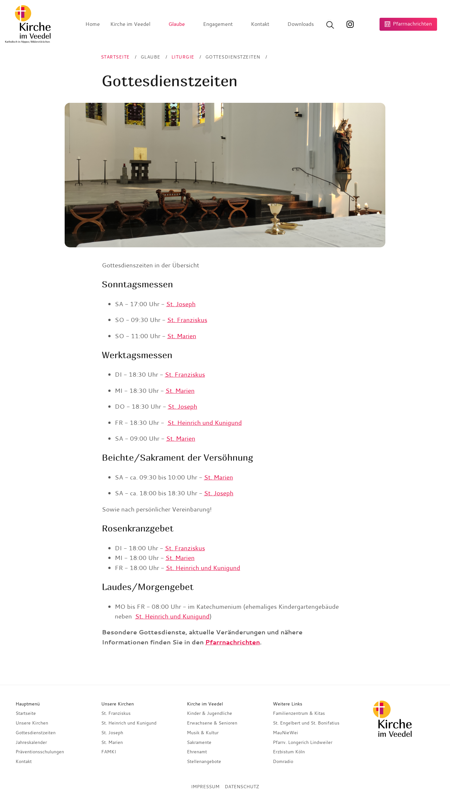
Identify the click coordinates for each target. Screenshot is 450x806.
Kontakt (24, 761)
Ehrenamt (197, 752)
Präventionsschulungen (40, 752)
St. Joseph (181, 304)
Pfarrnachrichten (232, 642)
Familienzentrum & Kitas (299, 713)
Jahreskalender (31, 742)
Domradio (283, 761)
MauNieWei (285, 733)
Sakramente (199, 742)
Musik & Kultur (203, 733)
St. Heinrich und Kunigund (204, 422)
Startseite (26, 713)
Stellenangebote (204, 761)
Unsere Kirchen (32, 723)
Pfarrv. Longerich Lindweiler (302, 742)
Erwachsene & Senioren (212, 723)
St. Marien (181, 336)
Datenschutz (242, 787)
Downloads (300, 23)
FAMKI (108, 752)
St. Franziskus (187, 320)
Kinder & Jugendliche (209, 713)
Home (92, 23)
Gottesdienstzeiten (36, 733)
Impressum (205, 787)
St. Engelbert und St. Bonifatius (306, 723)
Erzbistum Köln (289, 752)
